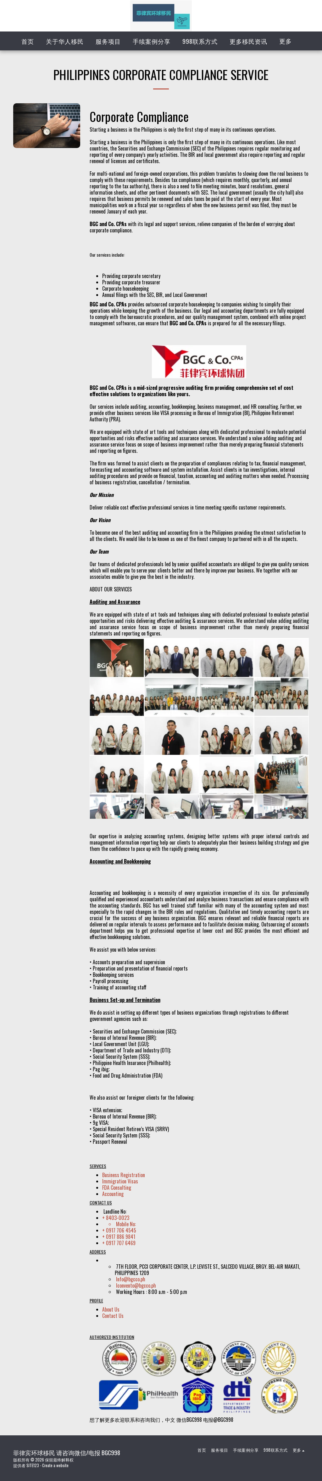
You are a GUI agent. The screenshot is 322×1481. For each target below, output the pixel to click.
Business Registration (123, 1175)
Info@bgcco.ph (130, 1279)
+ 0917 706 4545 (119, 1230)
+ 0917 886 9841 (118, 1236)
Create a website (55, 1465)
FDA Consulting (116, 1187)
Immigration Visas (120, 1181)
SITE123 (32, 1465)
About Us (110, 1309)
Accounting (113, 1194)
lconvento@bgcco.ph (136, 1285)
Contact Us (113, 1315)
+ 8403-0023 (115, 1218)
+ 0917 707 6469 (119, 1243)
